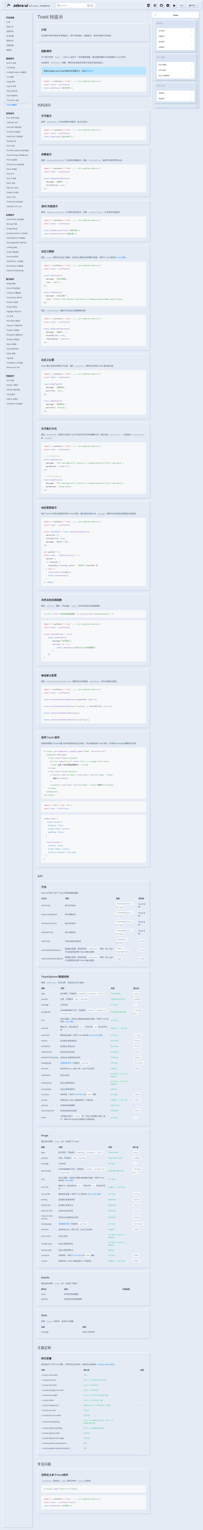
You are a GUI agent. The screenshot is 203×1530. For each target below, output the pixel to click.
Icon (10, 77)
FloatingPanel (15, 238)
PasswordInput (17, 155)
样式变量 (46, 1358)
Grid (10, 380)
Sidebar (13, 389)
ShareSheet (14, 266)
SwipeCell (14, 270)
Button (11, 63)
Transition (12, 100)
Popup (11, 91)
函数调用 (46, 51)
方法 (43, 887)
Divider (12, 302)
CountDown (14, 297)
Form (10, 145)
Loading (11, 247)
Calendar (12, 122)
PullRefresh (14, 261)
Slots (44, 1315)
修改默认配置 (49, 675)
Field (11, 141)
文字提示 (46, 116)
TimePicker (14, 201)
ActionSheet (15, 219)
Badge (11, 283)
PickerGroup (15, 164)
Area (12, 118)
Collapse (13, 293)
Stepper (12, 192)
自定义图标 (47, 251)
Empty (11, 307)
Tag (9, 358)
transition (79, 1094)
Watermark (13, 367)
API (40, 876)
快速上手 (10, 26)
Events (45, 1277)
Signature (12, 187)
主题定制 (44, 1347)
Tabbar (12, 399)
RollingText (14, 334)
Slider (10, 183)
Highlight (13, 311)
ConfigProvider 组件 (106, 1364)
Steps (11, 344)
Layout (11, 86)
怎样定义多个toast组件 (54, 1475)
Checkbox (13, 131)
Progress (12, 330)
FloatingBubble (16, 242)
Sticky (12, 348)
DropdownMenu (17, 233)
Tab (10, 394)
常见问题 (10, 36)
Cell (10, 67)
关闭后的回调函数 (51, 600)
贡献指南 (10, 45)
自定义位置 (47, 360)
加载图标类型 (65, 1063)
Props (44, 1135)
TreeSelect (14, 403)
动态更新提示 (49, 507)
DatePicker (14, 136)
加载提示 (46, 154)
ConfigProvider (16, 72)
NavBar (12, 385)
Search (11, 178)
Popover (14, 325)
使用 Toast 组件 (50, 737)
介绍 (8, 22)
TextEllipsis (14, 362)
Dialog (11, 228)
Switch (11, 197)
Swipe (10, 353)
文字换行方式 (49, 428)
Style (12, 95)
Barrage (11, 224)
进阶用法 (10, 31)
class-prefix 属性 (96, 1035)
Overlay (12, 256)
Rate (10, 173)
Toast (11, 105)
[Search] (75, 5)
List (9, 316)
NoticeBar (13, 321)
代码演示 (44, 105)
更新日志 (10, 40)
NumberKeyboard (17, 150)
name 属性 (121, 257)
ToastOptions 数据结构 (55, 976)
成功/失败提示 (49, 206)
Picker (11, 159)
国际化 (9, 50)
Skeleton (12, 339)
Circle (13, 288)
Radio (11, 169)
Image (11, 81)
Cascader (13, 127)
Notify (12, 252)
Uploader (13, 206)
